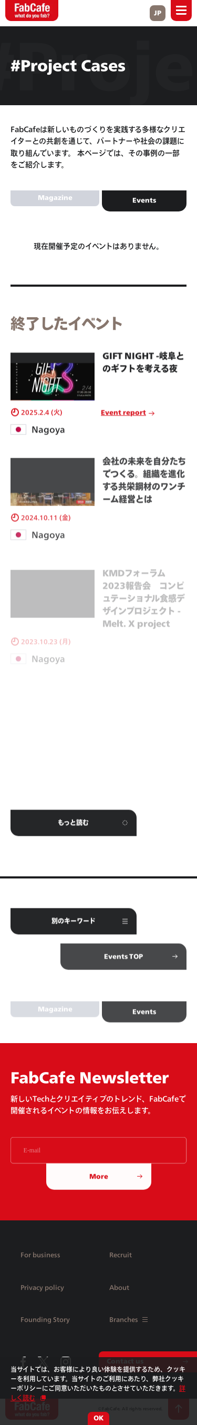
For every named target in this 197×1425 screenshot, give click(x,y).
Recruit (120, 1255)
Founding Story (45, 1319)
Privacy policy (42, 1287)
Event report (123, 418)
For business (40, 1255)
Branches (128, 1319)
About (119, 1287)
